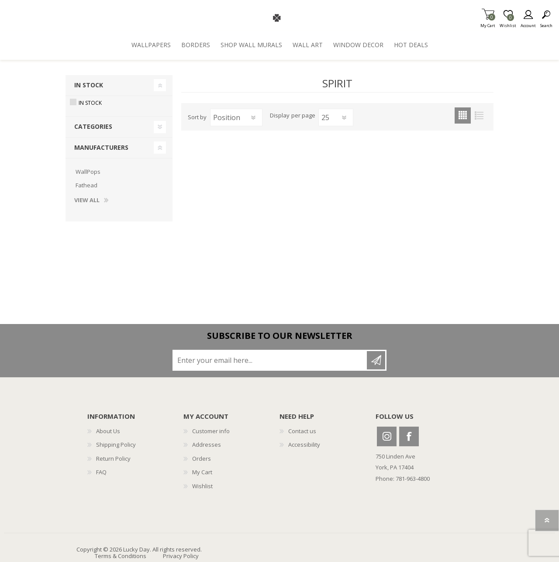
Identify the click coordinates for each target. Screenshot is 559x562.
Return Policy (113, 458)
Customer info (211, 431)
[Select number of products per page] (335, 117)
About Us (108, 431)
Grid (463, 115)
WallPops (88, 172)
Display (280, 115)
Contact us (302, 431)
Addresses (206, 444)
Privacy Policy (181, 556)
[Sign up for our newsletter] (270, 360)
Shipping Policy (116, 444)
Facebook (409, 436)
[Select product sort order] (236, 117)
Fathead (86, 185)
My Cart (202, 472)
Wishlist (202, 486)
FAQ (101, 472)
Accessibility (304, 444)
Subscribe (376, 360)
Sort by (197, 117)
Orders (201, 458)
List (479, 115)
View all (87, 200)
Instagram (387, 436)
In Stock (88, 85)
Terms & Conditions (120, 556)
